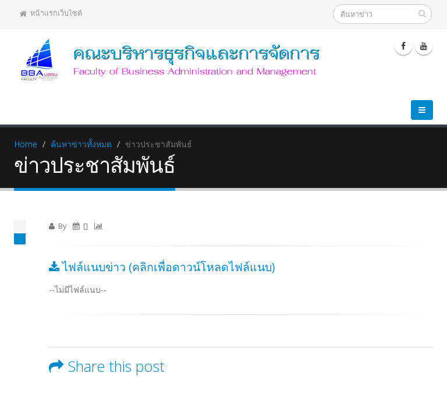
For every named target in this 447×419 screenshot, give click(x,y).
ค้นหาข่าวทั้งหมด (81, 144)
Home (25, 144)
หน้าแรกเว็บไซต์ (51, 13)
